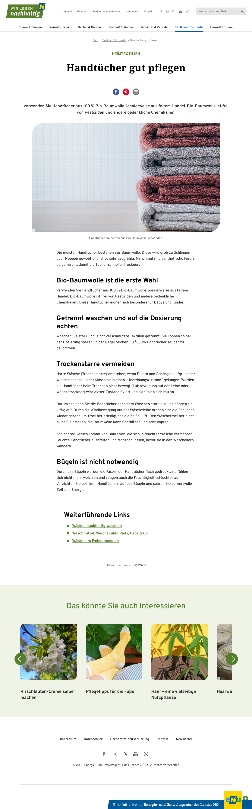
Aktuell (67, 12)
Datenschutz (93, 739)
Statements (132, 12)
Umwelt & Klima (221, 27)
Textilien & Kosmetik (189, 27)
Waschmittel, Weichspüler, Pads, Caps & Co (110, 533)
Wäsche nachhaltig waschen (97, 526)
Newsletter (184, 739)
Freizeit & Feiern (60, 27)
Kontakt (148, 12)
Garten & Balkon (89, 27)
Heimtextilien (126, 54)
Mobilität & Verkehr (154, 27)
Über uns (82, 12)
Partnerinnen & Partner (106, 12)
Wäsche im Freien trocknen (95, 541)
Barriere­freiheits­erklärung (129, 739)
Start (95, 40)
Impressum (68, 739)
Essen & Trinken (30, 27)
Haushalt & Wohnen (121, 27)
